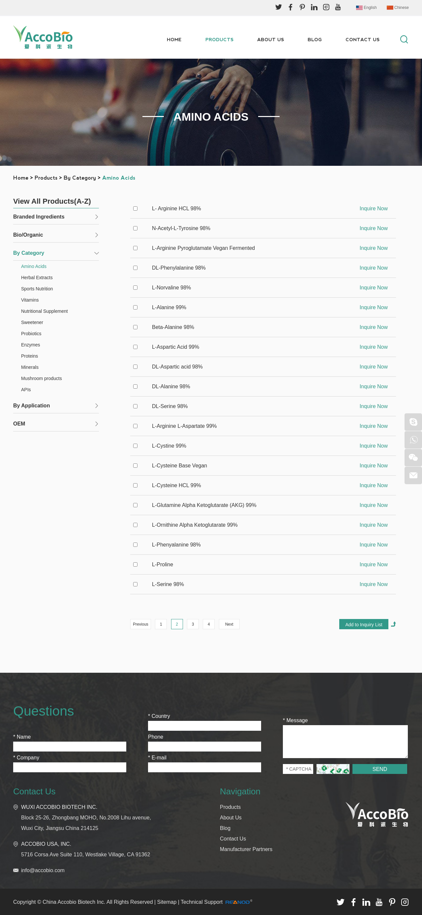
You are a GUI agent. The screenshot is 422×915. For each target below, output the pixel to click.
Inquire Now (374, 208)
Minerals (30, 367)
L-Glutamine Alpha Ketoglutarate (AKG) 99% (204, 505)
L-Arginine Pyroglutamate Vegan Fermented (203, 248)
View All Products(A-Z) (52, 201)
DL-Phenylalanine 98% (179, 268)
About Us (270, 39)
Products (219, 39)
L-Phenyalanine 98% (176, 544)
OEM (19, 424)
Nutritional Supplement (44, 311)
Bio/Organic (28, 235)
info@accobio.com (43, 870)
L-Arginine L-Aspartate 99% (184, 426)
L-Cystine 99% (169, 446)
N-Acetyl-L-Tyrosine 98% (181, 228)
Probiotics (31, 333)
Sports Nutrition (37, 288)
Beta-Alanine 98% (173, 327)
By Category (80, 178)
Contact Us (362, 39)
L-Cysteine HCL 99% (176, 485)
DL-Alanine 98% (171, 386)
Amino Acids (118, 178)
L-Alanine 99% (169, 307)
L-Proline (162, 564)
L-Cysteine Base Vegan (179, 465)
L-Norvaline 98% (171, 287)
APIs (26, 389)
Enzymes (30, 344)
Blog (315, 39)
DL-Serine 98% (170, 406)
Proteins (29, 356)
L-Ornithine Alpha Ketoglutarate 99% (195, 525)
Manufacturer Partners (246, 849)
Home (174, 39)
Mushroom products (41, 378)
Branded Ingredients (39, 217)
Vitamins (30, 300)
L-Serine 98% (168, 584)
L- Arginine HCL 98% (176, 208)
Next (229, 624)
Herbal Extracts (37, 277)
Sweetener (32, 322)
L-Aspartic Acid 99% (175, 347)
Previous (140, 624)
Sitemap (167, 902)
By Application (31, 405)
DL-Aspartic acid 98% (177, 366)
